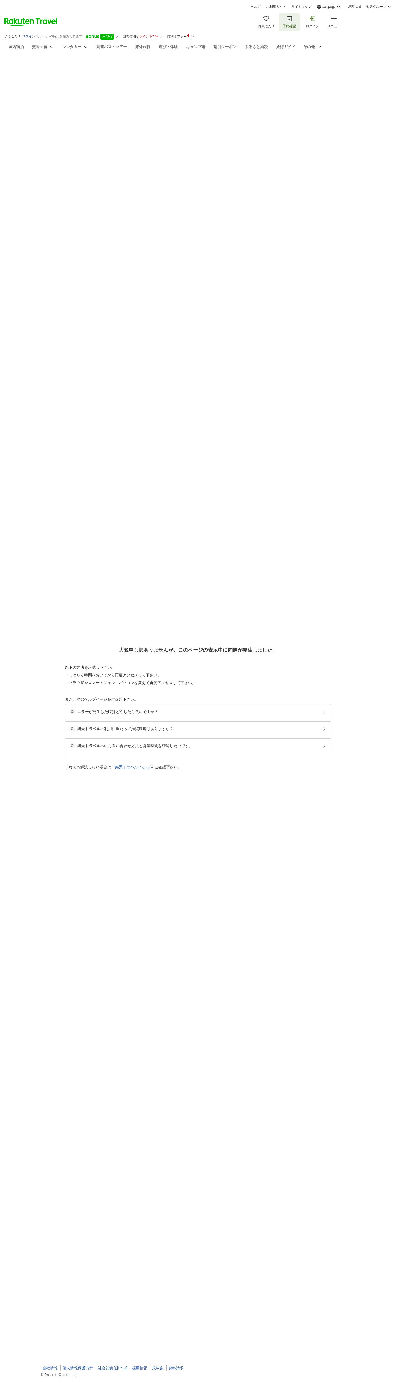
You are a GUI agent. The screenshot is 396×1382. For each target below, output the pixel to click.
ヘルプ (256, 7)
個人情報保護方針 (77, 1368)
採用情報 (139, 1368)
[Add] (363, 71)
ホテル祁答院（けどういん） (77, 66)
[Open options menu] (67, 174)
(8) (119, 93)
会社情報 (50, 1368)
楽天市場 (354, 7)
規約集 (158, 1368)
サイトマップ (301, 7)
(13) (191, 93)
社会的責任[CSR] (112, 1368)
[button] (82, 228)
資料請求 (176, 1368)
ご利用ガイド (276, 7)
